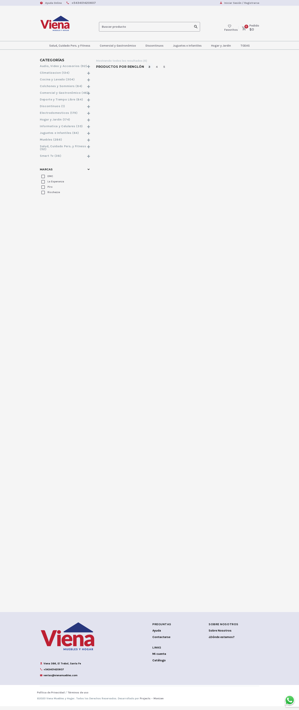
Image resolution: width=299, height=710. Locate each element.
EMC (50, 176)
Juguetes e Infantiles (187, 45)
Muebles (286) (65, 139)
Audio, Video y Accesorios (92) (65, 66)
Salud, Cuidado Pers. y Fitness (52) (65, 147)
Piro (49, 186)
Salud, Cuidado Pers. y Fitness (69, 45)
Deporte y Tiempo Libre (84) (65, 99)
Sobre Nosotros (220, 634)
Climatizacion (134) (65, 72)
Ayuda (156, 634)
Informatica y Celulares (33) (65, 126)
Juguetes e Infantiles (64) (65, 132)
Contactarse (161, 641)
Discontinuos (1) (65, 106)
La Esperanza (55, 181)
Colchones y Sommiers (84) (65, 86)
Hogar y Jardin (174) (65, 119)
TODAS (245, 45)
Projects (145, 702)
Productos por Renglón (120, 67)
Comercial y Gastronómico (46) (65, 92)
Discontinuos (154, 45)
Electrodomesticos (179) (65, 112)
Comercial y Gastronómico (118, 45)
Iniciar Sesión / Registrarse (241, 3)
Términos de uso (78, 696)
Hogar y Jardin (221, 45)
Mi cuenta (159, 657)
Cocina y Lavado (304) (65, 79)
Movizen (159, 702)
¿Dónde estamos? (222, 641)
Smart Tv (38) (65, 155)
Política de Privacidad (51, 696)
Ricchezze (53, 192)
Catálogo (159, 664)
